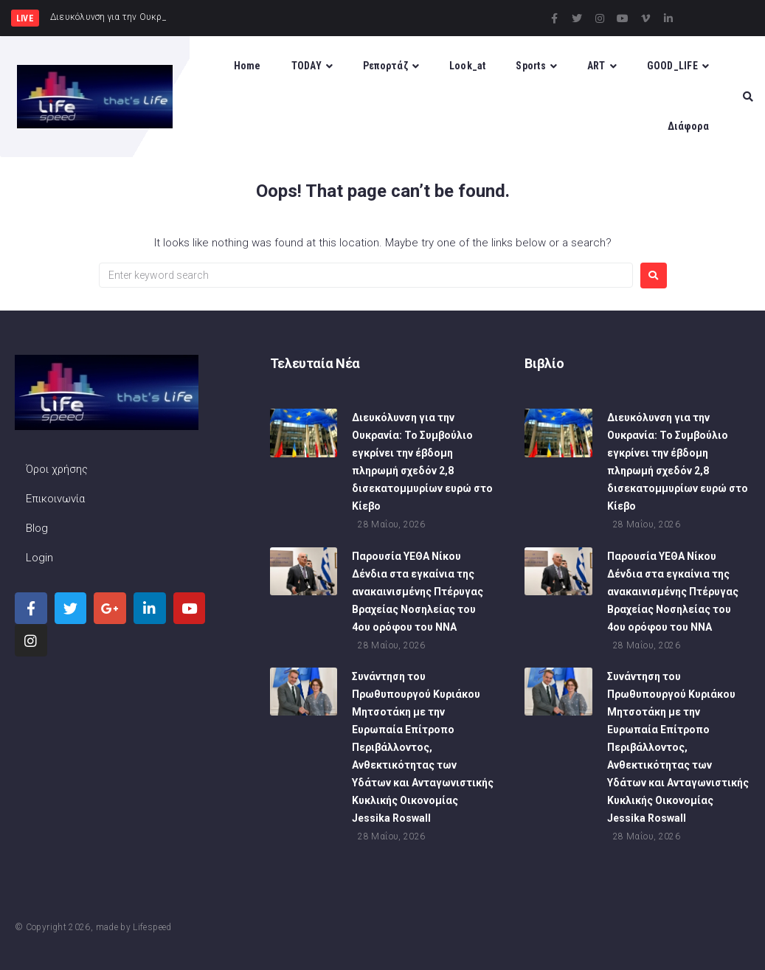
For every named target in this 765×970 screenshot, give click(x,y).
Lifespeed (152, 927)
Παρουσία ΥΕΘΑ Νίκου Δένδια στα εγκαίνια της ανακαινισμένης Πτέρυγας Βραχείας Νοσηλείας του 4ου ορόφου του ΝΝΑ (417, 592)
